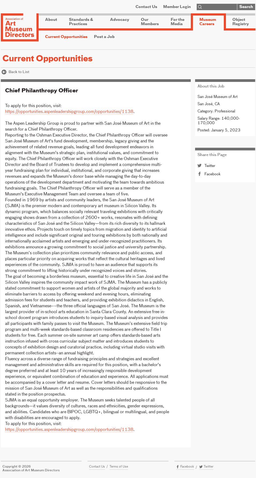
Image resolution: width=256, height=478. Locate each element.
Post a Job (104, 37)
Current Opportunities (66, 37)
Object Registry (240, 22)
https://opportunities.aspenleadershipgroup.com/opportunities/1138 (69, 112)
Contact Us (146, 7)
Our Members (150, 22)
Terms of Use (118, 466)
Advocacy (119, 20)
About (51, 20)
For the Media (177, 22)
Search (246, 7)
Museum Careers (207, 22)
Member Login (177, 7)
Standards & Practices (81, 22)
